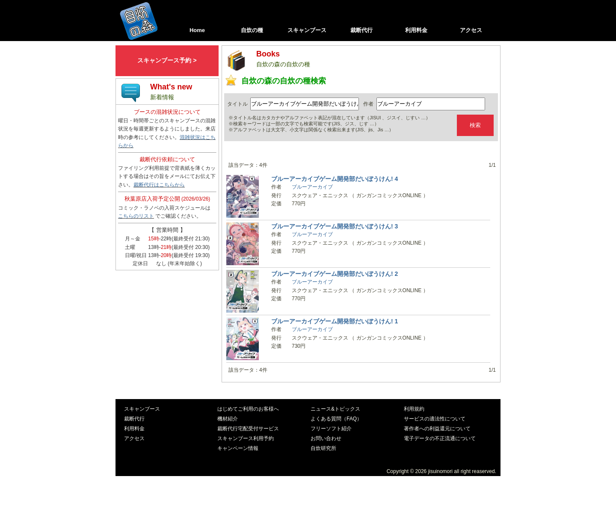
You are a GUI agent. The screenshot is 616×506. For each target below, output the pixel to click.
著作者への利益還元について (437, 429)
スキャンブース (306, 30)
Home (197, 30)
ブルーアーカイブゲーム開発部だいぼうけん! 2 (334, 273)
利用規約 (414, 409)
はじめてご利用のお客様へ (248, 409)
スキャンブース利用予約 (245, 438)
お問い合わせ (326, 438)
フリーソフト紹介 (331, 429)
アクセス (471, 30)
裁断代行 (361, 30)
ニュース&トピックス (335, 409)
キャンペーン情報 (237, 448)
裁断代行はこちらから (159, 185)
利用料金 (416, 30)
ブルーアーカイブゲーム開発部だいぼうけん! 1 (334, 321)
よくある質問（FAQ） (336, 419)
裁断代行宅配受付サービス (248, 429)
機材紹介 (227, 419)
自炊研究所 (323, 448)
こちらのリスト (136, 216)
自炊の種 (252, 30)
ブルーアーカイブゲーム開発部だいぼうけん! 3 (334, 226)
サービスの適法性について (434, 419)
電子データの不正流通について (440, 438)
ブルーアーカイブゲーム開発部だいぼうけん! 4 (334, 178)
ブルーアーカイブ (312, 187)
